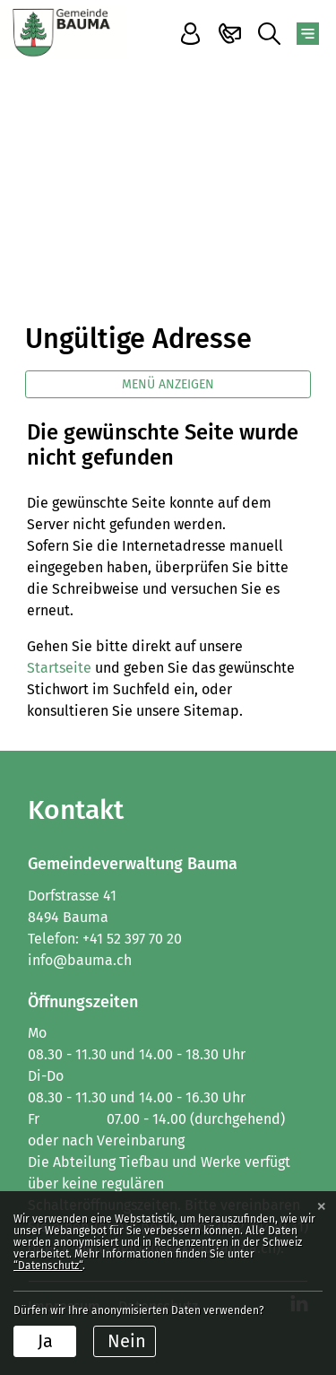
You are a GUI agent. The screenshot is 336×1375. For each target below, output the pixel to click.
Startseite (59, 667)
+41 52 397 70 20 (132, 938)
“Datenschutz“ (47, 1265)
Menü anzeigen (168, 384)
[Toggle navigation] (308, 33)
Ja (45, 1341)
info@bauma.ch (80, 960)
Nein (127, 1341)
